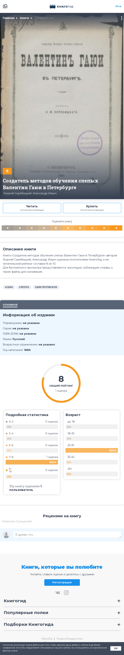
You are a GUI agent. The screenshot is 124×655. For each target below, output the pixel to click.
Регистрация (62, 582)
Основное (10, 305)
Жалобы (46, 638)
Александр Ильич (44, 193)
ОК (116, 648)
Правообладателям (69, 638)
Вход (118, 6)
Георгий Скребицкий (17, 193)
